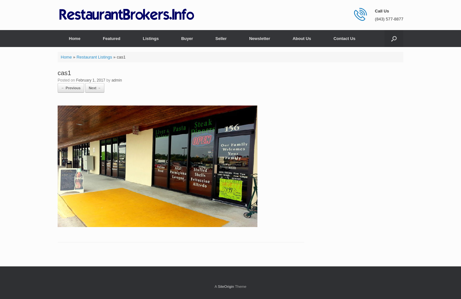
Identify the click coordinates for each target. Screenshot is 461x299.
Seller (221, 38)
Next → (95, 88)
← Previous (71, 88)
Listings (151, 38)
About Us (302, 38)
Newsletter (259, 38)
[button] (393, 38)
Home (74, 38)
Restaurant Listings (94, 57)
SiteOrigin (226, 286)
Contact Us (345, 38)
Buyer (187, 38)
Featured (111, 38)
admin (116, 80)
